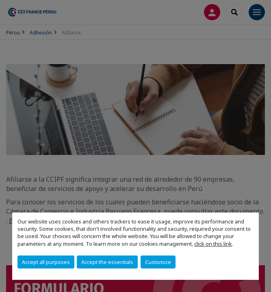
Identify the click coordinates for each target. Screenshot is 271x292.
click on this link (213, 243)
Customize (158, 262)
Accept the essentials (107, 262)
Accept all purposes (46, 262)
